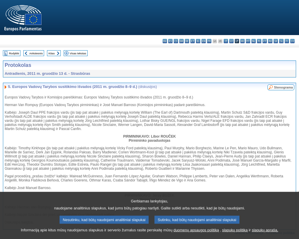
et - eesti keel (192, 41)
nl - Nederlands (253, 41)
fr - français (209, 41)
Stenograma (283, 87)
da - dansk (181, 41)
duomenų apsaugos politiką (196, 235)
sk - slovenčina (276, 41)
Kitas (51, 53)
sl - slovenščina (281, 41)
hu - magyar (242, 41)
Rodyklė (14, 53)
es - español (170, 41)
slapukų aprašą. (265, 235)
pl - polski (259, 41)
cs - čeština (176, 41)
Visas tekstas (78, 53)
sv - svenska (292, 41)
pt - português (265, 41)
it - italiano (226, 41)
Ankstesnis (36, 53)
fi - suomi (287, 41)
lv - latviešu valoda (231, 41)
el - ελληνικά (198, 41)
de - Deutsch (187, 41)
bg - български (165, 41)
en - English (203, 41)
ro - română (270, 41)
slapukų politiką (235, 235)
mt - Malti (248, 41)
